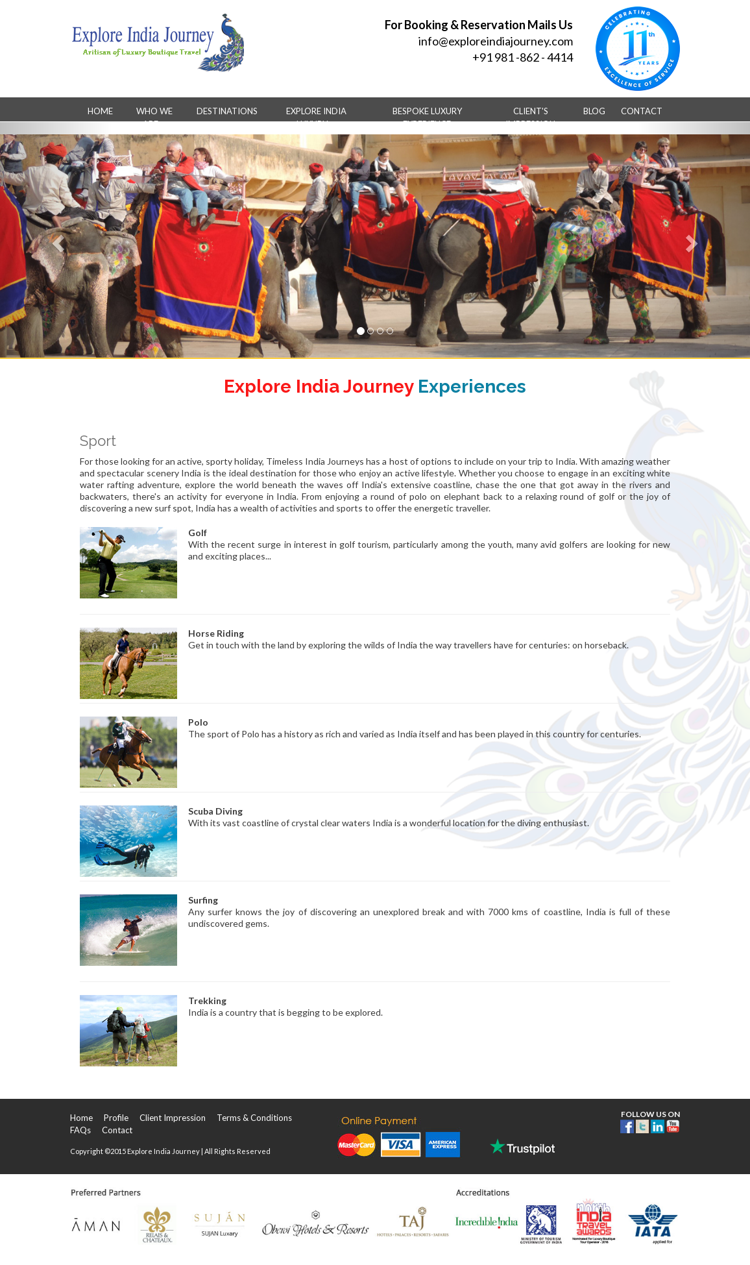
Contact (641, 111)
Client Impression (172, 1117)
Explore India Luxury (316, 117)
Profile (116, 1117)
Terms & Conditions (254, 1117)
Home (100, 111)
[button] (56, 240)
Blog (594, 111)
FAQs (80, 1130)
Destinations (227, 116)
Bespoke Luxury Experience (427, 117)
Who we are (154, 117)
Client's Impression (530, 117)
